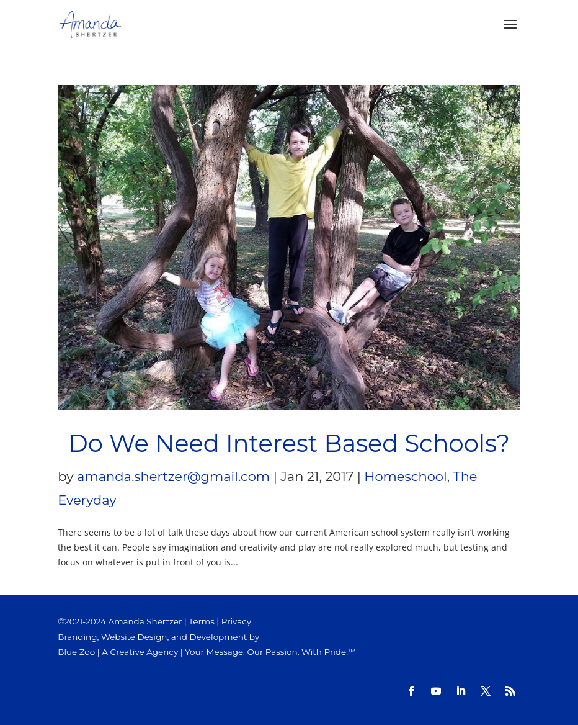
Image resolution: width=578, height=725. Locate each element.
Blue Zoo (76, 652)
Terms (201, 621)
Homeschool (405, 476)
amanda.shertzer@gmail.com (173, 476)
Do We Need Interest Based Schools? (289, 443)
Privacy (236, 621)
